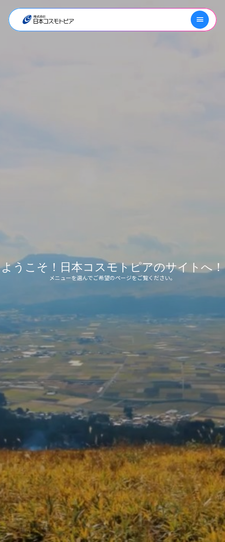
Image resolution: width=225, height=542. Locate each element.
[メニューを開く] (200, 20)
